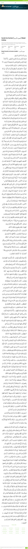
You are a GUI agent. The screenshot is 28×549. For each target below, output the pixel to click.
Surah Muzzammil (4, 531)
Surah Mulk (10, 529)
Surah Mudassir (11, 531)
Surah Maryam (23, 531)
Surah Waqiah (17, 529)
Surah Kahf (17, 531)
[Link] (2, 2)
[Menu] (15, 3)
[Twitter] (24, 0)
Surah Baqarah (5, 529)
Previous (13, 524)
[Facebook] (23, 0)
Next (15, 524)
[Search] (27, 3)
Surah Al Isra (23, 529)
